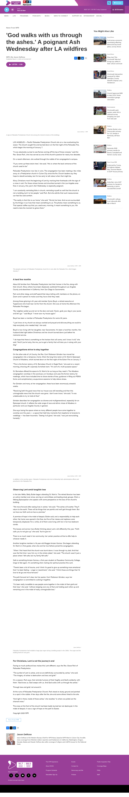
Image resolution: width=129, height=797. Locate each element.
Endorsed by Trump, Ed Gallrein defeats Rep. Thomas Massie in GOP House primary (115, 172)
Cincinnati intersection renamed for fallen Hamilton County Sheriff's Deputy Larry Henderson (115, 82)
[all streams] (118, 14)
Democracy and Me (77, 774)
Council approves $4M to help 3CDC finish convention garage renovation (115, 100)
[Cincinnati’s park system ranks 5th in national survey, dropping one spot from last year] (100, 115)
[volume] (12, 14)
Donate (120, 5)
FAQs (98, 774)
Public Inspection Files (103, 766)
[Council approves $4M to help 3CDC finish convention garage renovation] (100, 98)
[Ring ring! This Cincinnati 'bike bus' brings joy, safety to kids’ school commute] (100, 62)
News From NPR (12, 32)
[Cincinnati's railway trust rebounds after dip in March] (100, 204)
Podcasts (37, 20)
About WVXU (50, 770)
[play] (6, 14)
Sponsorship (89, 20)
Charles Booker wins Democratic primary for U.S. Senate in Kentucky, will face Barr (114, 137)
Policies (73, 779)
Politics (109, 94)
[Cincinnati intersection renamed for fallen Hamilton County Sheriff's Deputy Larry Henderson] (100, 79)
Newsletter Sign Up (51, 779)
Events (73, 766)
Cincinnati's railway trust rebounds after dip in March (114, 205)
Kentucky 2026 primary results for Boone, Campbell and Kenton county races (114, 155)
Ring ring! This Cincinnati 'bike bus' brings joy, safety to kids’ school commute (114, 64)
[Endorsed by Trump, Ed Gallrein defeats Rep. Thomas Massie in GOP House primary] (100, 170)
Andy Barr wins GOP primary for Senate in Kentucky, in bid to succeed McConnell (114, 189)
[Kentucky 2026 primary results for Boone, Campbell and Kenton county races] (100, 153)
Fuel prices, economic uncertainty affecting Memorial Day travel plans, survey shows (114, 47)
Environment (111, 111)
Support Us (77, 20)
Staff (98, 779)
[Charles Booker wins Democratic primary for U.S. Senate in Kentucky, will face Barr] (100, 134)
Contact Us (74, 770)
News (6, 20)
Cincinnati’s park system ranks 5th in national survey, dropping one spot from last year (114, 118)
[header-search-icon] (110, 5)
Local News (110, 41)
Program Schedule (51, 774)
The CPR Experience (52, 766)
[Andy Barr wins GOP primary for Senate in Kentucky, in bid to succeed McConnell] (100, 187)
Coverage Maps (101, 770)
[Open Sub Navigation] (10, 20)
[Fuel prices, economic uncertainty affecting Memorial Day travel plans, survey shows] (100, 45)
